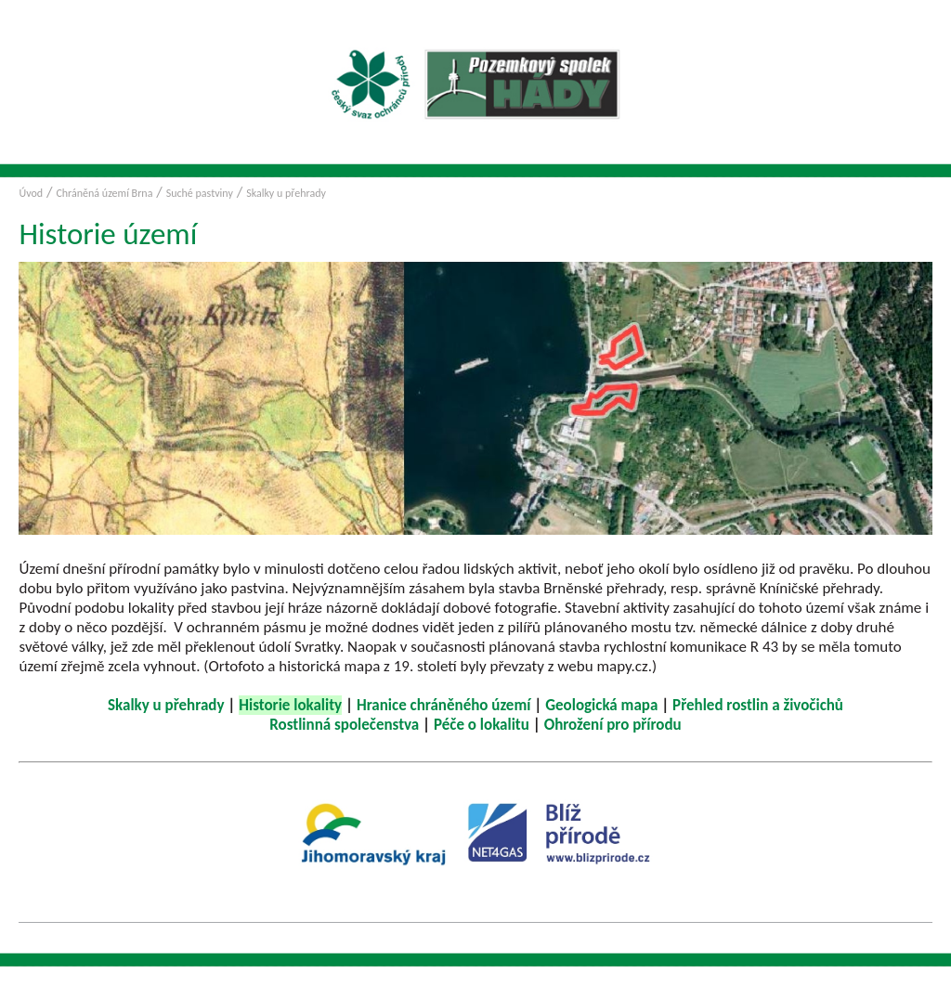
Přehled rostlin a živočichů (757, 705)
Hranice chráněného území (444, 705)
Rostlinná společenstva (344, 724)
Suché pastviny (199, 193)
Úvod (31, 193)
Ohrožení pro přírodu (613, 724)
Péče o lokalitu (481, 724)
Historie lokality (290, 705)
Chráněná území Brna (104, 193)
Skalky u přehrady (286, 193)
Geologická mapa (601, 705)
